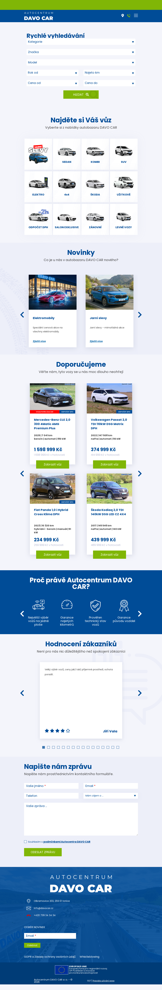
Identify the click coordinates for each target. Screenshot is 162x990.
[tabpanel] (81, 706)
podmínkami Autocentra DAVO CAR (66, 847)
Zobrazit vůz (53, 470)
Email (89, 791)
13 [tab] (103, 753)
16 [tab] (118, 753)
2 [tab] (48, 753)
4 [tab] (58, 753)
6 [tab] (68, 753)
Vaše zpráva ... (36, 811)
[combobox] (81, 42)
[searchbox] (56, 41)
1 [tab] (44, 753)
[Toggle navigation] (135, 15)
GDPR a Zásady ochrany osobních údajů (50, 962)
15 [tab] (113, 753)
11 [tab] (93, 753)
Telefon (31, 801)
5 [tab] (63, 753)
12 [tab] (98, 753)
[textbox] (53, 73)
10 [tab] (88, 753)
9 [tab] (83, 753)
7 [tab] (73, 753)
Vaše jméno (35, 791)
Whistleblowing (89, 962)
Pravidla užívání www (103, 986)
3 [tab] (53, 753)
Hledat (81, 94)
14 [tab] (108, 753)
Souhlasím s (59, 847)
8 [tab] (78, 753)
